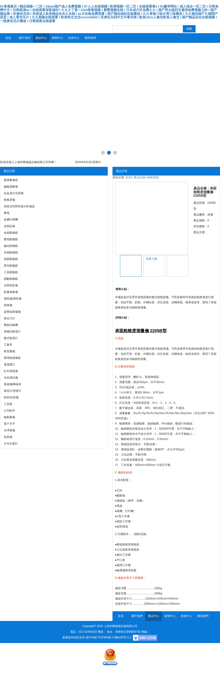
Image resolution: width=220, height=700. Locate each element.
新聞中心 (57, 38)
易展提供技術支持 (73, 637)
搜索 (189, 28)
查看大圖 (151, 258)
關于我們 (24, 38)
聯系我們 (90, 38)
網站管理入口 (122, 637)
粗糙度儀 (152, 177)
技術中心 (74, 38)
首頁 (8, 38)
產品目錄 (139, 177)
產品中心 (41, 38)
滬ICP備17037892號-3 (99, 637)
